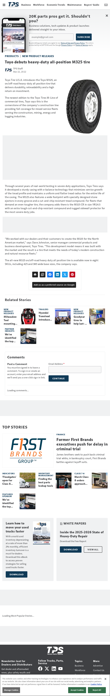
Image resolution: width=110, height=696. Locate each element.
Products (12, 56)
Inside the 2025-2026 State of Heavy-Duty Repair (82, 534)
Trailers (43, 309)
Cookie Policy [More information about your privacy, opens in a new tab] (96, 684)
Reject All (97, 690)
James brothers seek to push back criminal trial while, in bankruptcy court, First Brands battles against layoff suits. (81, 458)
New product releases (38, 56)
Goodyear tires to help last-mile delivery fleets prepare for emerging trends (80, 320)
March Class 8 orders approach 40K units (81, 480)
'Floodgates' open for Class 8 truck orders (9, 480)
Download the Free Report (73, 541)
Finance (60, 434)
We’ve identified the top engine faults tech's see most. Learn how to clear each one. (11, 338)
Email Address (57, 364)
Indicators (8, 473)
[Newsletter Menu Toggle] (106, 4)
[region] (55, 685)
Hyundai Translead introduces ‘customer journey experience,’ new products (46, 316)
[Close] (105, 679)
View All (93, 549)
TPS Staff (18, 68)
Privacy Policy (66, 45)
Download (16, 574)
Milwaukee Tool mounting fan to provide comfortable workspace (11, 320)
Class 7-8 (79, 473)
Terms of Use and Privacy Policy (73, 43)
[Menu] (4, 4)
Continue (58, 378)
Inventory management (45, 474)
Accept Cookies (77, 690)
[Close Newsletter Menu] (107, 15)
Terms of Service (82, 45)
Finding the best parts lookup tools (45, 482)
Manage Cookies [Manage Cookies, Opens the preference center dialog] (11, 690)
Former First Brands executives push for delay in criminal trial (82, 444)
